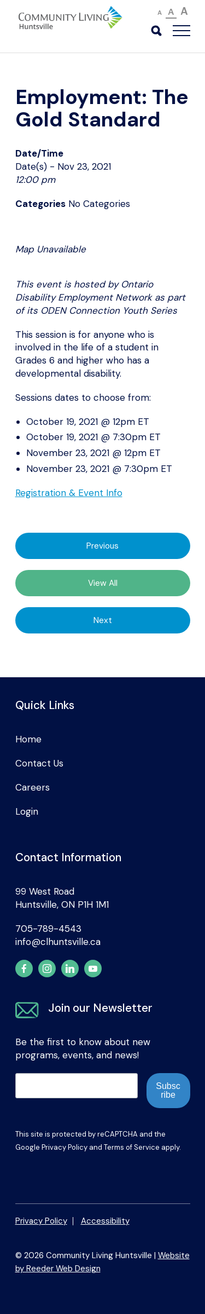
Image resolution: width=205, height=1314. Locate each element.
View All (103, 583)
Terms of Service (132, 1147)
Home (28, 739)
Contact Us (39, 763)
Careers (32, 787)
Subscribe (168, 1090)
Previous (102, 545)
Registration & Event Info (68, 493)
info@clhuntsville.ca (58, 942)
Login (26, 811)
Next (102, 620)
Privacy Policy (64, 1147)
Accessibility (105, 1220)
